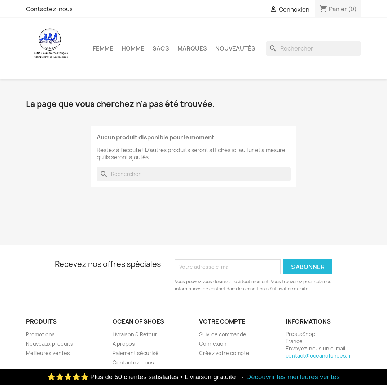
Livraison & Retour (135, 334)
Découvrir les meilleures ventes (293, 377)
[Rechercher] (313, 48)
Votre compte (222, 321)
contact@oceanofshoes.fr (318, 355)
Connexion (213, 343)
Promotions (40, 334)
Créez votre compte (224, 353)
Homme (133, 48)
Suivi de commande (222, 334)
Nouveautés (235, 48)
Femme (103, 48)
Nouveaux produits (49, 343)
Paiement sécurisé (136, 353)
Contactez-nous (49, 9)
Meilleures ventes (48, 353)
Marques (192, 48)
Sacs (161, 48)
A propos (124, 343)
